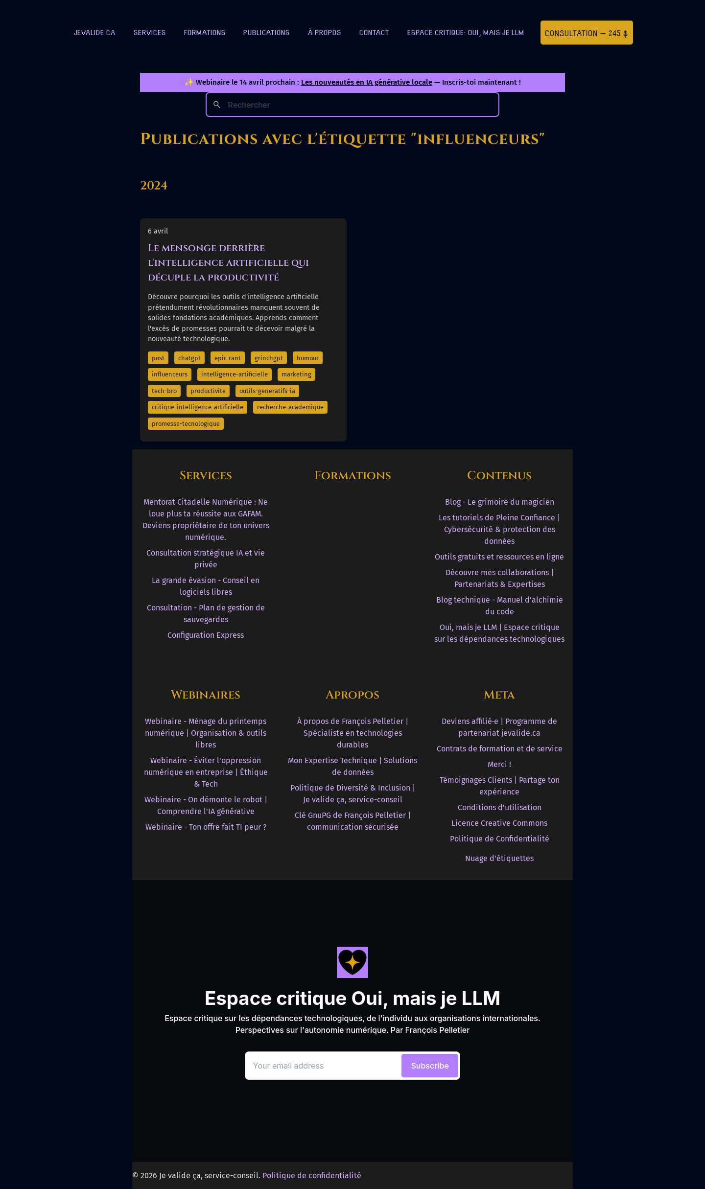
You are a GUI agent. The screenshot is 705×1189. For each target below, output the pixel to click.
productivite (208, 391)
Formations (205, 32)
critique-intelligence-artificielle (197, 407)
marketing (296, 374)
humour (308, 358)
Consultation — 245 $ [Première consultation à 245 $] (586, 32)
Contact (374, 32)
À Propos (324, 32)
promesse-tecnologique (186, 423)
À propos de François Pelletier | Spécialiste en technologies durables (352, 733)
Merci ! (499, 764)
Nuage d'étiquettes (499, 858)
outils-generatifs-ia (267, 391)
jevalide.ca (95, 32)
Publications (266, 32)
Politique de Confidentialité (499, 838)
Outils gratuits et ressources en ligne (499, 556)
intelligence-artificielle (234, 374)
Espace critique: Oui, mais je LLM (465, 32)
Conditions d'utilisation (499, 807)
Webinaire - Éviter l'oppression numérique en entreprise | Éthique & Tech (206, 772)
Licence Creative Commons (499, 823)
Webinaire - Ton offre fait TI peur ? (205, 827)
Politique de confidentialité (311, 1175)
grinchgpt (269, 358)
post (158, 358)
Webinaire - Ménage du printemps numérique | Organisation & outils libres (205, 733)
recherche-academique (290, 407)
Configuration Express (205, 635)
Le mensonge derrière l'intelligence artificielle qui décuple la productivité (228, 262)
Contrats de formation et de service (500, 748)
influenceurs (170, 374)
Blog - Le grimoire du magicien (499, 502)
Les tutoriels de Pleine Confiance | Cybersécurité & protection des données (499, 529)
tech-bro (164, 391)
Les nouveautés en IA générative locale (366, 82)
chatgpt (189, 358)
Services (150, 32)
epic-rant (227, 358)
